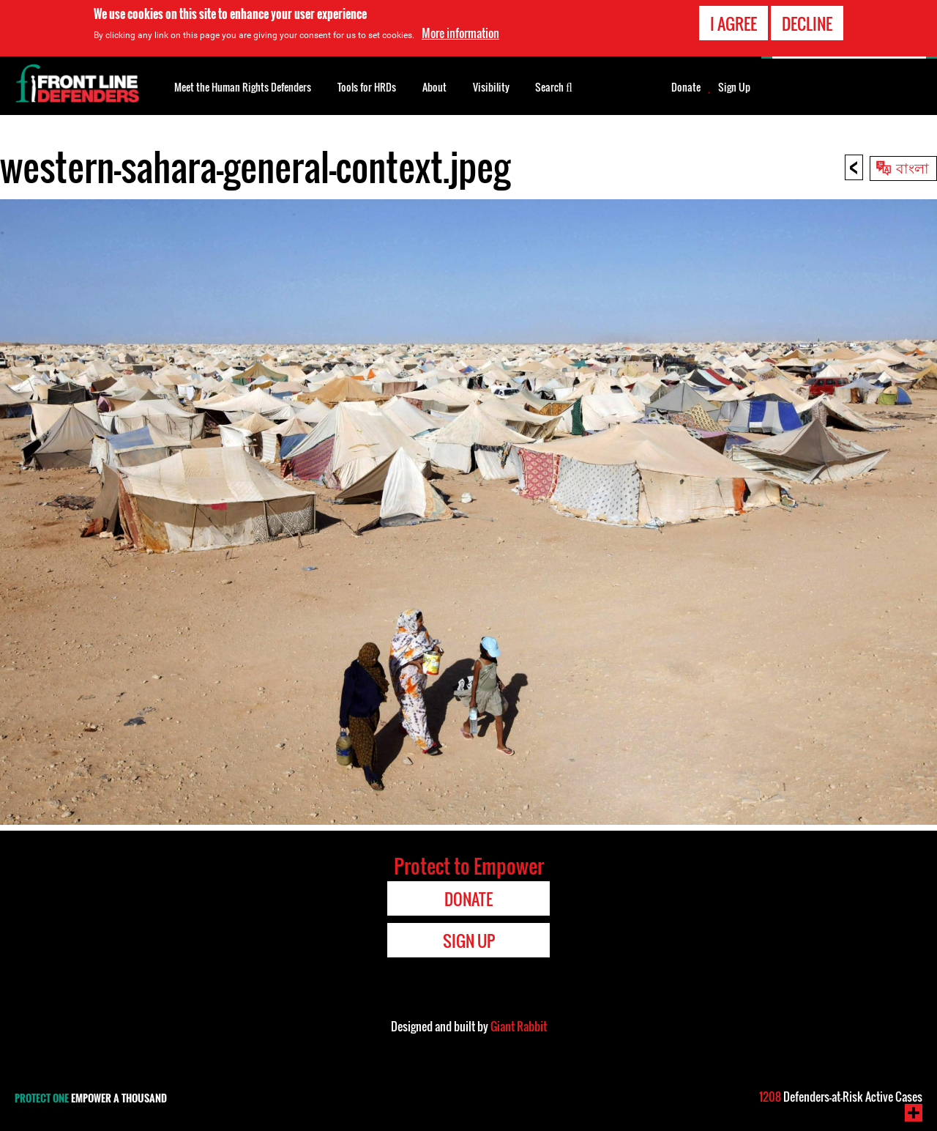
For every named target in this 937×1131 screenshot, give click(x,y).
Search (553, 85)
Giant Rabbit (518, 1026)
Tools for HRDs (366, 86)
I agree (733, 23)
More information (460, 33)
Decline (807, 23)
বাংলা (912, 167)
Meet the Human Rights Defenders (242, 86)
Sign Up (734, 87)
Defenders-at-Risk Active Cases (840, 1096)
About (434, 86)
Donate (686, 87)
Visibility (491, 86)
